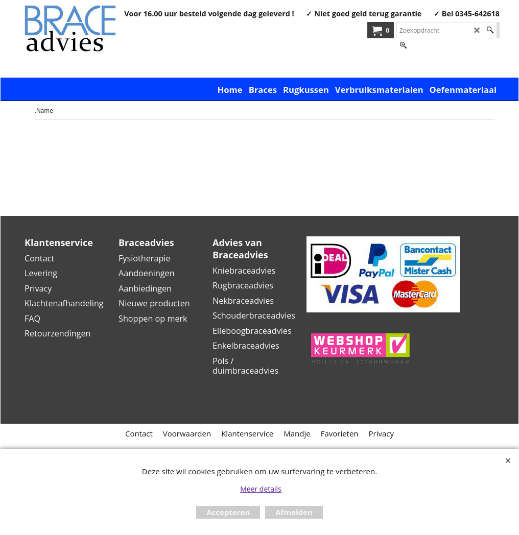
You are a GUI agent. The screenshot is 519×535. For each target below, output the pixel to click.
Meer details (260, 489)
